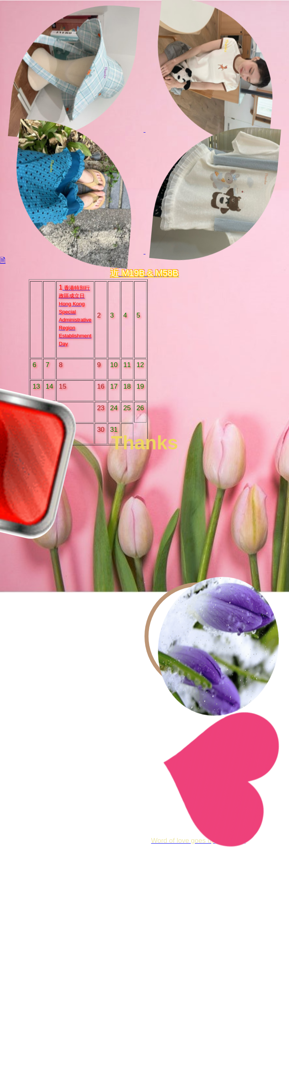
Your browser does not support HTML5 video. (144, 517)
